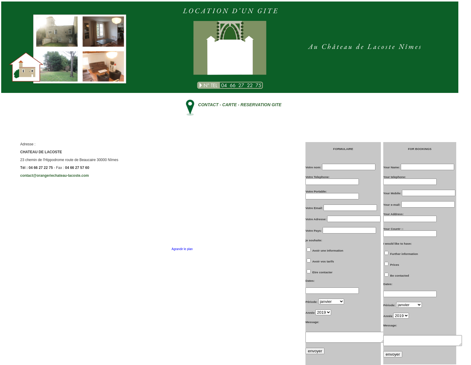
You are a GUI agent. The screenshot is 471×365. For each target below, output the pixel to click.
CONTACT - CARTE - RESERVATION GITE (239, 104)
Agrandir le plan (182, 249)
